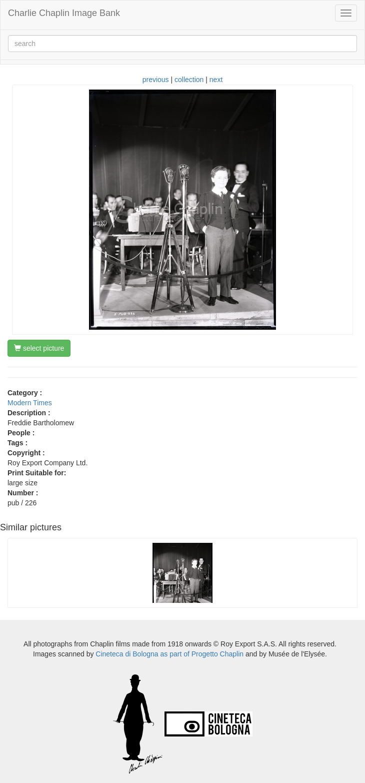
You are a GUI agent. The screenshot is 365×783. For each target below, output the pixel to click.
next (216, 80)
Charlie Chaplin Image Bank (64, 13)
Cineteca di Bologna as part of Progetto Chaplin (170, 654)
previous (155, 80)
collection (189, 80)
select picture (39, 348)
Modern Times (30, 403)
